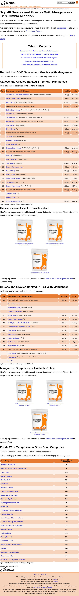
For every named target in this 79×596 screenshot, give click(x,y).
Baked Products (6, 476)
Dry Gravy (9, 136)
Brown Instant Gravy (13, 201)
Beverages (4, 484)
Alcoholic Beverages (8, 465)
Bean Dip (9, 155)
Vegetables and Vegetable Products (13, 560)
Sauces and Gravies (34, 31)
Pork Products (6, 533)
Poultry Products (6, 537)
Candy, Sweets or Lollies (9, 491)
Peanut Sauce (10, 117)
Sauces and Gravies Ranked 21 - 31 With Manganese (39, 58)
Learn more (66, 8)
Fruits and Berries (7, 514)
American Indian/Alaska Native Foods (14, 468)
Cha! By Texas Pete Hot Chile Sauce (20, 323)
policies (60, 577)
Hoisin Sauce (10, 174)
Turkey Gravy (10, 197)
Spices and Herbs (7, 556)
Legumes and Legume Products (12, 522)
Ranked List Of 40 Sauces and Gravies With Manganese (39, 51)
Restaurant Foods (7, 541)
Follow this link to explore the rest (59, 279)
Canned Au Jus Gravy (15, 304)
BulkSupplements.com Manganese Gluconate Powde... (24, 244)
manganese (61, 28)
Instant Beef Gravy (14, 338)
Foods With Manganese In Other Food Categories (39, 65)
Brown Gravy (10, 129)
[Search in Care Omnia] (63, 3)
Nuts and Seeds (6, 529)
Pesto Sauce (10, 102)
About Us (43, 574)
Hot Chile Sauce (13, 346)
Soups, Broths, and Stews (10, 552)
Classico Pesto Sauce (13, 148)
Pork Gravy (10, 163)
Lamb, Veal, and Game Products (12, 518)
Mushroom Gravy (12, 140)
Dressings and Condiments (10, 503)
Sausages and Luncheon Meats (11, 544)
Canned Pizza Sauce (13, 186)
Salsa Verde (12, 334)
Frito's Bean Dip (11, 159)
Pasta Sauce (12, 353)
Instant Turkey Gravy (15, 319)
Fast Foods (5, 506)
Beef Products (6, 480)
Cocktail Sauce (13, 342)
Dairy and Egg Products (9, 499)
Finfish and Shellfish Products (11, 510)
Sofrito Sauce (12, 315)
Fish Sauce (10, 182)
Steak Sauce (12, 330)
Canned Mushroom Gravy (14, 167)
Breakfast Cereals (7, 487)
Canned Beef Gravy (14, 308)
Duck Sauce (10, 125)
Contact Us (36, 574)
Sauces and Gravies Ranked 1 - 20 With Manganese (39, 54)
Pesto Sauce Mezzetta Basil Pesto (17, 95)
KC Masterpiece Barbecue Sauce (19, 327)
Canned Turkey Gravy (15, 311)
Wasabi (10, 361)
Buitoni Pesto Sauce (13, 110)
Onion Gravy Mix (11, 144)
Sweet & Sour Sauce (13, 98)
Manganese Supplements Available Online (39, 61)
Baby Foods (5, 472)
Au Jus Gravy (10, 171)
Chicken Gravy (11, 193)
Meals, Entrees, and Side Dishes (12, 525)
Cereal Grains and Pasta (9, 495)
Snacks (3, 548)
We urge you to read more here (42, 587)
